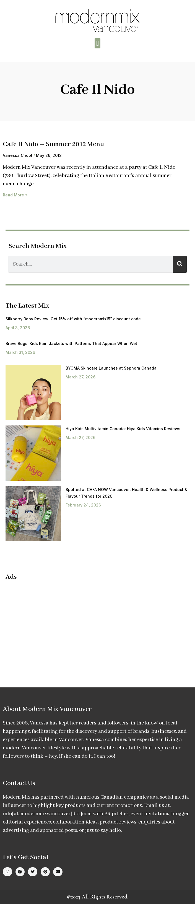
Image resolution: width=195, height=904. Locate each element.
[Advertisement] (52, 625)
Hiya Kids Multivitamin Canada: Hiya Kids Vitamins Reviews (123, 428)
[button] (98, 43)
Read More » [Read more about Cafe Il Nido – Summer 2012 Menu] (15, 195)
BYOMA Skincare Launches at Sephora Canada (111, 368)
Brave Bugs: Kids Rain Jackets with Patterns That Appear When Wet (71, 343)
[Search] (180, 264)
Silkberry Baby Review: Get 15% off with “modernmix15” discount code (73, 318)
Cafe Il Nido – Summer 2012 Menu (53, 144)
